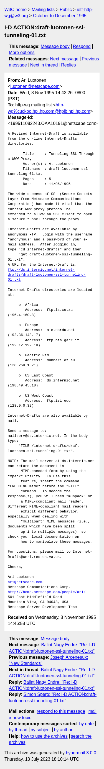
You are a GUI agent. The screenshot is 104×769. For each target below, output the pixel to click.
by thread (18, 729)
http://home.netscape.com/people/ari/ (47, 592)
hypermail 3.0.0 (81, 752)
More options (22, 52)
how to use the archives (44, 736)
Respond (82, 46)
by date (86, 723)
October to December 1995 (60, 15)
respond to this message (61, 711)
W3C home (15, 9)
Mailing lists (43, 9)
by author (63, 729)
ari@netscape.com (25, 582)
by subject (41, 729)
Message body (55, 46)
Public (66, 9)
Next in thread (44, 65)
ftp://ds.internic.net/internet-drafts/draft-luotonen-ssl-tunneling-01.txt (47, 274)
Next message (64, 59)
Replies (68, 65)
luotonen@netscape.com (34, 86)
